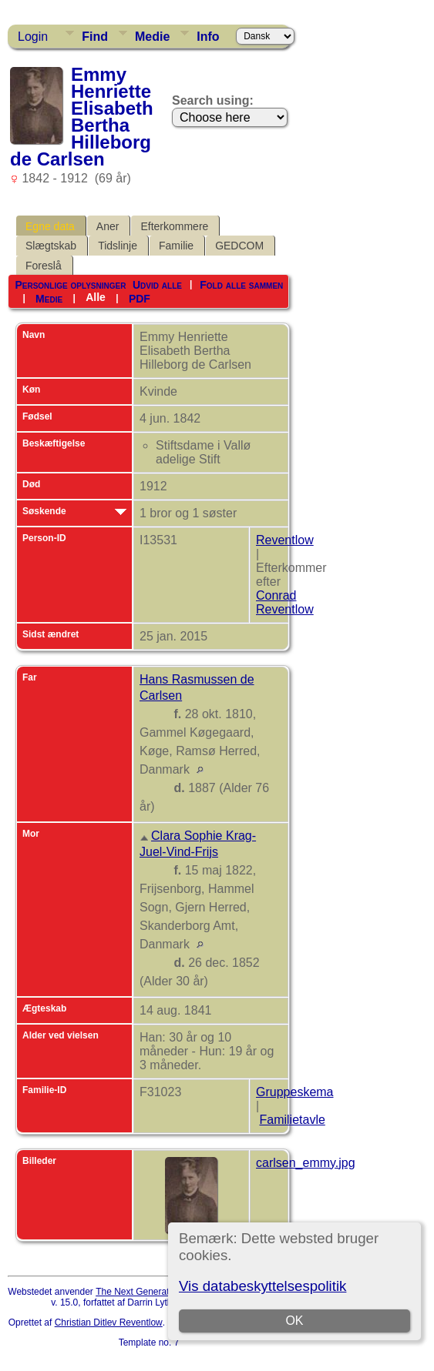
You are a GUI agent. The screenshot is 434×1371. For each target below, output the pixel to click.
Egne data (50, 226)
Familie (176, 245)
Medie (152, 36)
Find (95, 36)
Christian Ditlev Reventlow (109, 1322)
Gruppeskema (295, 1091)
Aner (107, 226)
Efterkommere (174, 226)
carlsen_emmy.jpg (305, 1162)
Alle (96, 297)
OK (295, 1320)
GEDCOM (239, 245)
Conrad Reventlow (285, 602)
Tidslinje (117, 245)
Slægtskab (50, 245)
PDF (139, 298)
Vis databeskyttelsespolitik (262, 1286)
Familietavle (292, 1119)
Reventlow (285, 540)
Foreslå (43, 265)
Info (208, 36)
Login (33, 36)
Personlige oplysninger (70, 285)
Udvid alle (157, 285)
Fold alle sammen (241, 285)
